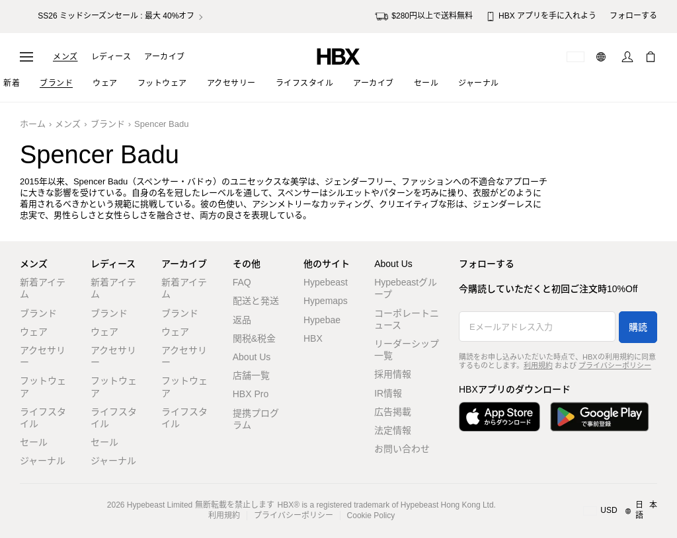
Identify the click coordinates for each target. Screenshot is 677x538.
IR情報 (388, 393)
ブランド (108, 124)
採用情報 (392, 374)
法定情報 (392, 430)
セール (34, 442)
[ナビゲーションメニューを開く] (26, 56)
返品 (242, 320)
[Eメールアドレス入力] (537, 326)
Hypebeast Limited (159, 505)
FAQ (242, 282)
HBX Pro (250, 394)
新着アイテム (42, 288)
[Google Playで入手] (599, 417)
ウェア (34, 332)
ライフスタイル (43, 417)
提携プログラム (256, 419)
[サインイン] (627, 56)
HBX (313, 338)
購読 (638, 327)
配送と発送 (256, 300)
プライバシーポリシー (614, 365)
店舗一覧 (251, 375)
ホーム (33, 124)
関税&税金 (254, 338)
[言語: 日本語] (602, 56)
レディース (111, 57)
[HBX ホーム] (338, 56)
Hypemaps (325, 300)
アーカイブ (164, 57)
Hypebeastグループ (405, 288)
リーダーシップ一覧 (406, 349)
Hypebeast (325, 282)
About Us (252, 357)
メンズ (65, 57)
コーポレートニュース (406, 319)
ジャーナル (42, 460)
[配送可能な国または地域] (575, 56)
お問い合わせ (402, 448)
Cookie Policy (371, 515)
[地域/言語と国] (620, 510)
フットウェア (43, 386)
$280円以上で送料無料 (424, 16)
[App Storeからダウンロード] (499, 417)
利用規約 (538, 365)
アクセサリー (42, 356)
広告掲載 (392, 411)
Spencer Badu (161, 124)
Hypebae (321, 320)
